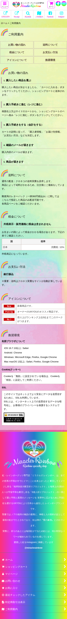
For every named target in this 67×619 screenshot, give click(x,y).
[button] (4, 4)
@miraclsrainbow (34, 548)
